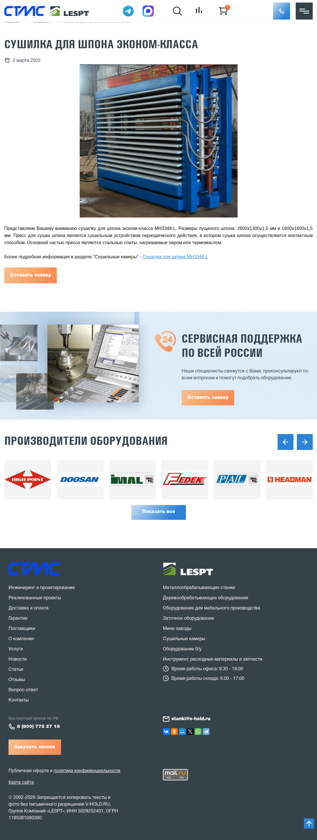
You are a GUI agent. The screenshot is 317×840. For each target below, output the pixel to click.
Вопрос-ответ (23, 690)
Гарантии (18, 619)
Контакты (19, 700)
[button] (281, 11)
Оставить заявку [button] (207, 398)
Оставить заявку (30, 275)
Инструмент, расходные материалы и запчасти (212, 659)
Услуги (16, 649)
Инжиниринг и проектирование (42, 588)
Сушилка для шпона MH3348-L (175, 256)
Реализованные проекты (35, 598)
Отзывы (17, 680)
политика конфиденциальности (87, 771)
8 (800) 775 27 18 (38, 727)
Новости (18, 659)
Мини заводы (177, 629)
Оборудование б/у (182, 649)
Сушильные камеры (184, 639)
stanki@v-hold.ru (190, 719)
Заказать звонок (34, 747)
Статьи (16, 670)
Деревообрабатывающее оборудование (205, 598)
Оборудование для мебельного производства (211, 608)
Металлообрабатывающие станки (199, 588)
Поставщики (22, 629)
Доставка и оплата (29, 608)
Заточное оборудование (188, 619)
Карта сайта (21, 782)
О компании (21, 639)
